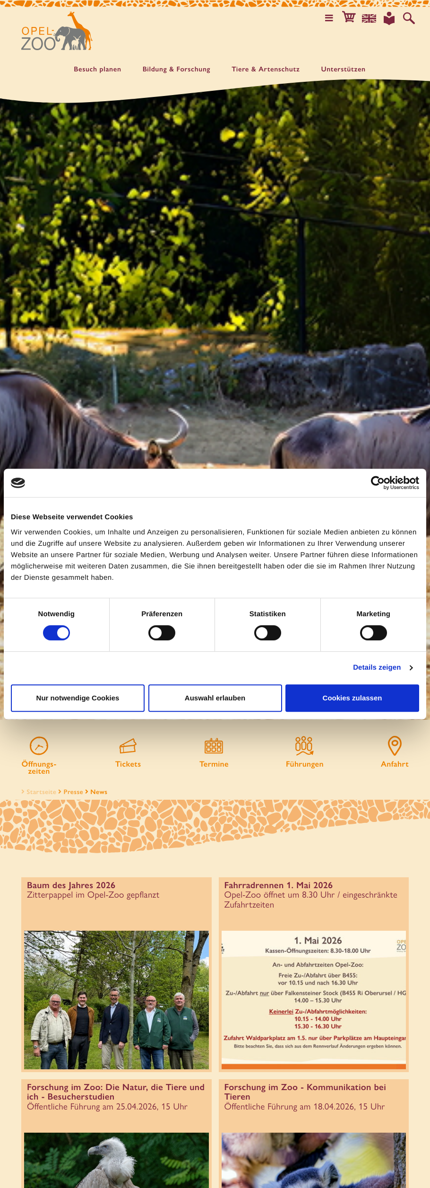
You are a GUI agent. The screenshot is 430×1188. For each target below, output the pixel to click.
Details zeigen (377, 668)
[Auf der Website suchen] (409, 18)
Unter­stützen (343, 69)
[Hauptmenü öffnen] (332, 18)
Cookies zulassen (352, 698)
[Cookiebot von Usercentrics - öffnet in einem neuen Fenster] (377, 483)
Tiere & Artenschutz (266, 69)
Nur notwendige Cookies (78, 698)
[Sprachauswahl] (371, 18)
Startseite (37, 784)
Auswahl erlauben (215, 698)
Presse (73, 784)
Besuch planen (97, 69)
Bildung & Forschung (177, 69)
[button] (352, 18)
